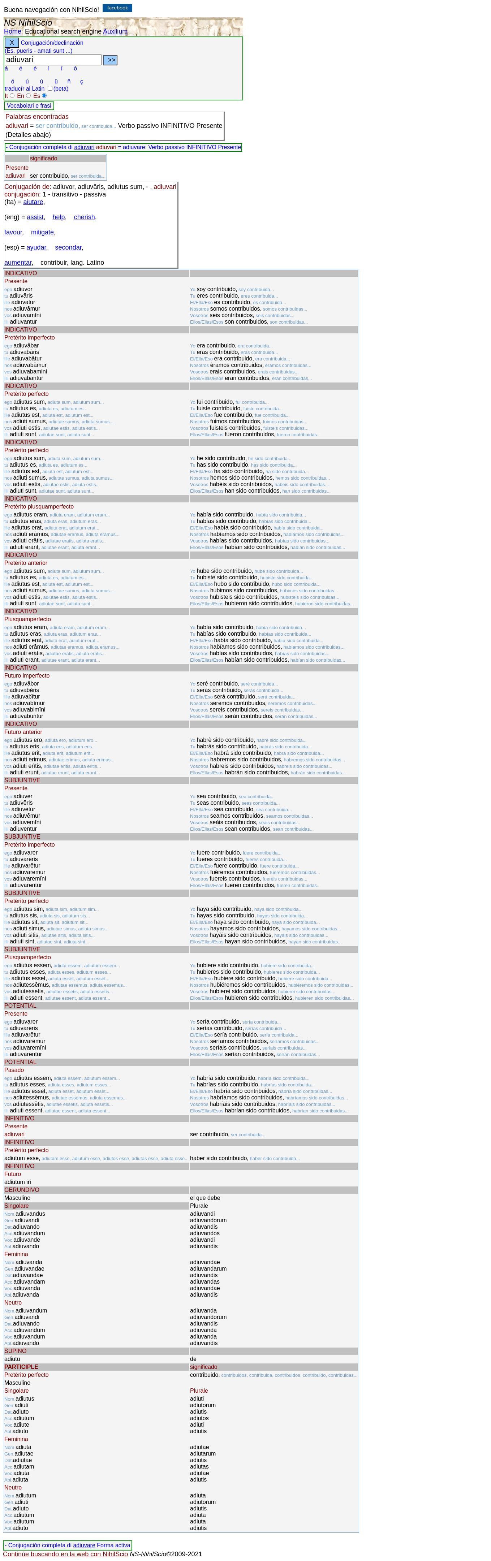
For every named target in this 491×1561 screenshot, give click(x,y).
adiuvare (84, 1545)
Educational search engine (63, 31)
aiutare (33, 202)
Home (12, 31)
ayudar (36, 247)
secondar (68, 247)
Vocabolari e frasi (29, 106)
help (59, 217)
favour (13, 232)
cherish (84, 217)
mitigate (42, 232)
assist (35, 217)
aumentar (17, 262)
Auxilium (115, 31)
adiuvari (84, 147)
